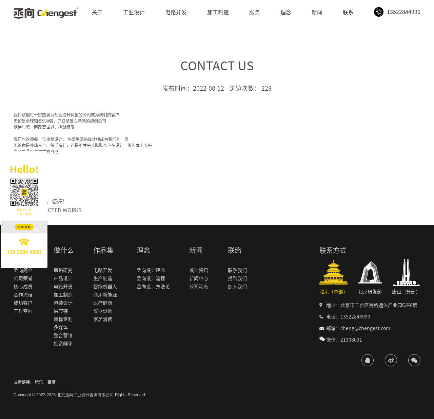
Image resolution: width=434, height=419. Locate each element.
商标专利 (63, 319)
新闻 (317, 12)
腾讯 (39, 382)
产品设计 (63, 278)
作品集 (103, 250)
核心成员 (23, 286)
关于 (97, 12)
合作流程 (23, 294)
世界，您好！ (51, 201)
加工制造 (218, 12)
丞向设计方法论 (153, 286)
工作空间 (23, 311)
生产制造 (102, 278)
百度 (51, 382)
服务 (254, 12)
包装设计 (63, 302)
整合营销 (63, 335)
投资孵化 (63, 343)
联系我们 (237, 270)
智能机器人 (105, 286)
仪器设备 (102, 311)
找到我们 (237, 278)
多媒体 (61, 327)
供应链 (61, 311)
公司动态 (198, 286)
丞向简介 (23, 270)
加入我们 (237, 286)
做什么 (64, 250)
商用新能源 (105, 294)
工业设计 (134, 12)
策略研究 (63, 270)
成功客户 (23, 302)
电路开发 (176, 12)
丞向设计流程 (151, 278)
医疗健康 (102, 302)
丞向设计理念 (151, 270)
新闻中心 (198, 278)
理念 (285, 12)
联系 (348, 12)
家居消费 (102, 319)
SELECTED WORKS (58, 210)
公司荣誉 (23, 278)
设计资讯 (198, 270)
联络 (234, 250)
